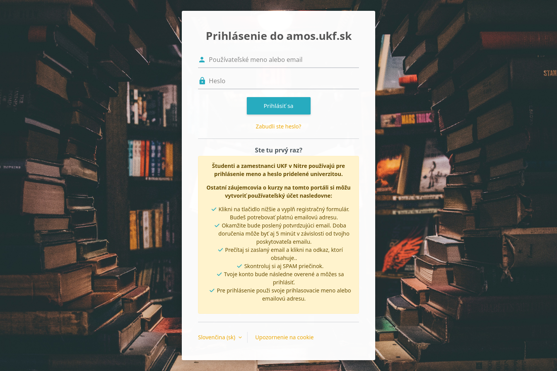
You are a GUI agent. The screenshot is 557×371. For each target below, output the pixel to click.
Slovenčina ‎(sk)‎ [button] (217, 337)
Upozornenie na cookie (284, 337)
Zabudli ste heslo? (278, 126)
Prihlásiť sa (278, 105)
